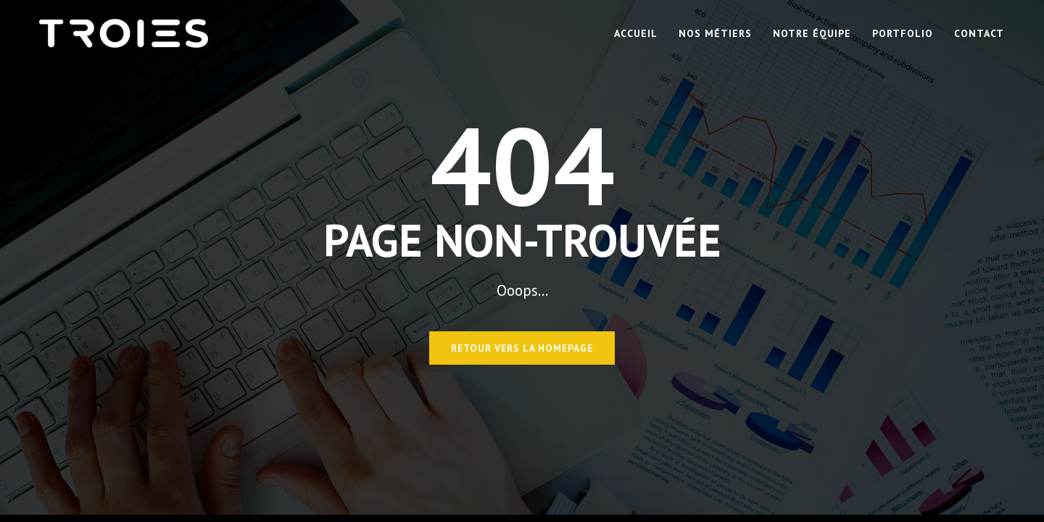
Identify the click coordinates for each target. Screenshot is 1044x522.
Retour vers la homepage (522, 348)
